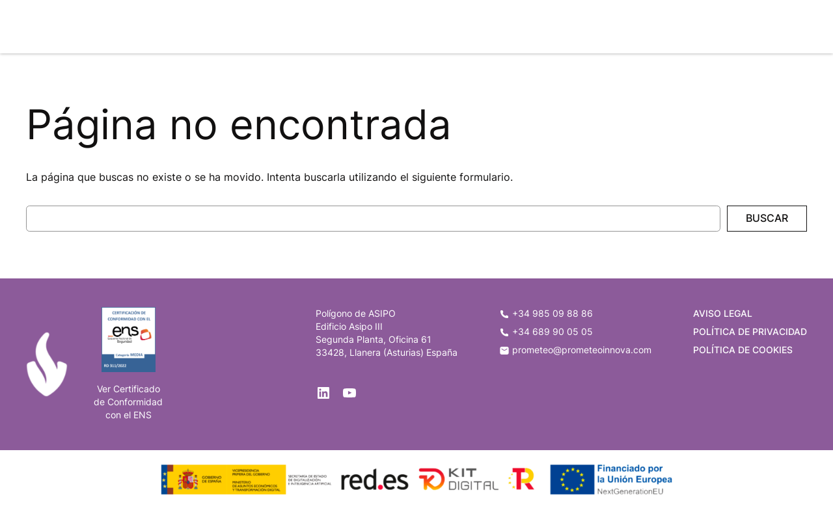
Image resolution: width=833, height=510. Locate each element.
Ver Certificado (128, 388)
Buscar (767, 218)
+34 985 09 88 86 (546, 313)
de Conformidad (128, 401)
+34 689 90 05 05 (546, 331)
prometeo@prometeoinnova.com (575, 349)
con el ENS (128, 414)
